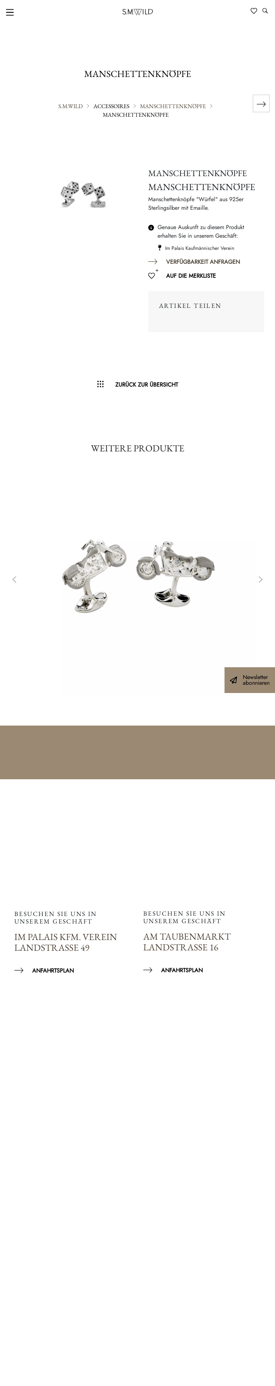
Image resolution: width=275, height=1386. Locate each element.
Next (260, 580)
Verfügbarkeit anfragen (203, 262)
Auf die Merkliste (191, 276)
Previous (14, 580)
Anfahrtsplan (53, 970)
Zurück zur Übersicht (146, 385)
